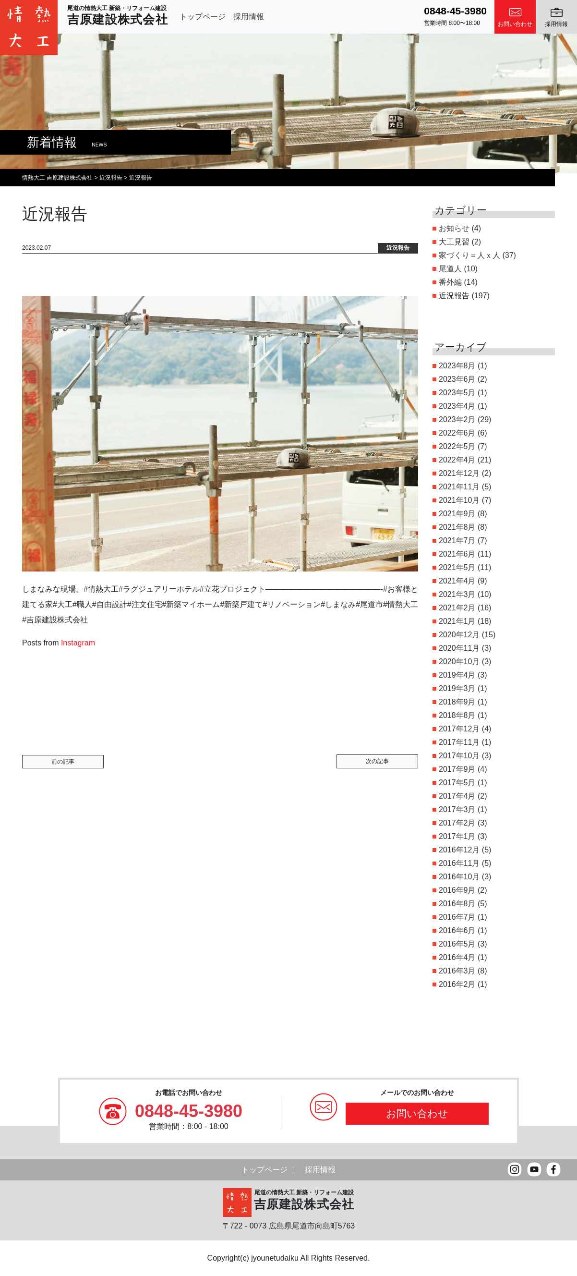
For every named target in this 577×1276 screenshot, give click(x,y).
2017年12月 (459, 729)
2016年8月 (457, 903)
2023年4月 (457, 406)
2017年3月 (457, 809)
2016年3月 (457, 971)
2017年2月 (457, 823)
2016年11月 (459, 863)
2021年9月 (457, 514)
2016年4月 (457, 957)
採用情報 (248, 16)
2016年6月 (457, 930)
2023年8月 (457, 366)
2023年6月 (457, 379)
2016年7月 (457, 917)
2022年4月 (457, 460)
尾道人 (450, 269)
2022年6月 (457, 433)
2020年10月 (459, 661)
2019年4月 (457, 675)
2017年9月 (457, 769)
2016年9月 (457, 890)
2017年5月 (457, 782)
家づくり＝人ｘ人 (469, 255)
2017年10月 (459, 756)
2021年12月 (459, 473)
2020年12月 (459, 635)
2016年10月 (459, 877)
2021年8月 (457, 527)
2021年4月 (457, 581)
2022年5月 (457, 446)
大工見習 (454, 242)
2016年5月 (457, 944)
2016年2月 (457, 984)
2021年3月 (457, 594)
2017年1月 (457, 836)
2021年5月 (457, 567)
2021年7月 (457, 540)
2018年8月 (457, 715)
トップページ (203, 16)
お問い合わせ (417, 1113)
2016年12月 (459, 850)
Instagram (78, 643)
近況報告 (454, 296)
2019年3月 (457, 688)
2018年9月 (457, 702)
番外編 (450, 282)
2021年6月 (457, 554)
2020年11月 (459, 648)
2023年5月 (457, 393)
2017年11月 (459, 742)
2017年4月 (457, 796)
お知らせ (454, 228)
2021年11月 (459, 487)
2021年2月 (457, 608)
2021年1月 (457, 621)
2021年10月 (459, 500)
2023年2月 (457, 419)
